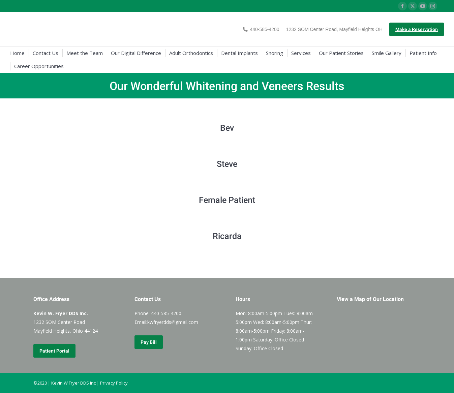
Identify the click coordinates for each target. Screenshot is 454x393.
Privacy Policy (114, 383)
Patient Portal (54, 351)
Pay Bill (149, 342)
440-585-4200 (261, 29)
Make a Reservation (416, 29)
